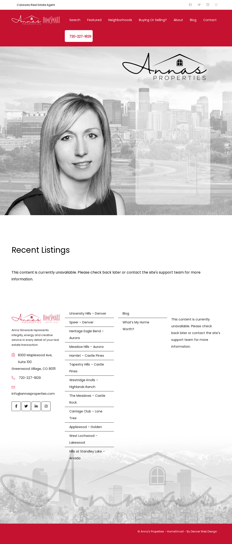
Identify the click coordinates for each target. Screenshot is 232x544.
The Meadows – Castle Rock (87, 399)
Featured (94, 20)
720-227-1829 (80, 36)
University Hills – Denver (87, 313)
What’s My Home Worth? (136, 325)
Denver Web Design (204, 531)
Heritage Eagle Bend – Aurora (86, 334)
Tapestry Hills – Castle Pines (86, 367)
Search (74, 20)
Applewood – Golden (85, 427)
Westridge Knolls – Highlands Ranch (83, 383)
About (178, 20)
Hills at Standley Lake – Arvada (87, 454)
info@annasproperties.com (33, 393)
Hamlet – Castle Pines (86, 355)
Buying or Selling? (153, 20)
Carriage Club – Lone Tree (85, 414)
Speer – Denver (81, 322)
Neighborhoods (120, 20)
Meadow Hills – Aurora (86, 346)
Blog (193, 20)
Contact (210, 20)
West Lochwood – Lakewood (83, 439)
